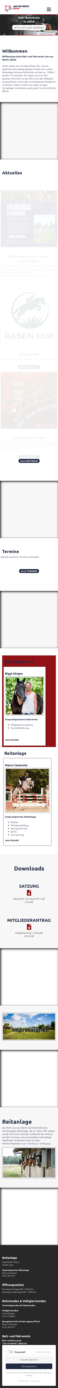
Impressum (35, 1381)
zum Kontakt (12, 739)
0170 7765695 (8, 1316)
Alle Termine (29, 571)
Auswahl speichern (29, 1359)
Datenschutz (23, 1381)
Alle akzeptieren (29, 1366)
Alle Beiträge (29, 460)
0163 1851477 (8, 1275)
